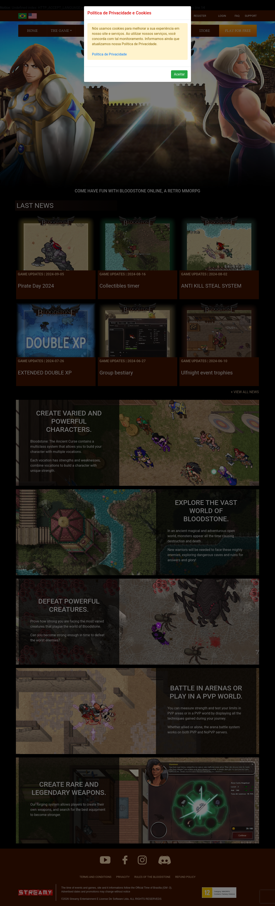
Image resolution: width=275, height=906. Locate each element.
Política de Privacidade (109, 54)
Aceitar (179, 74)
